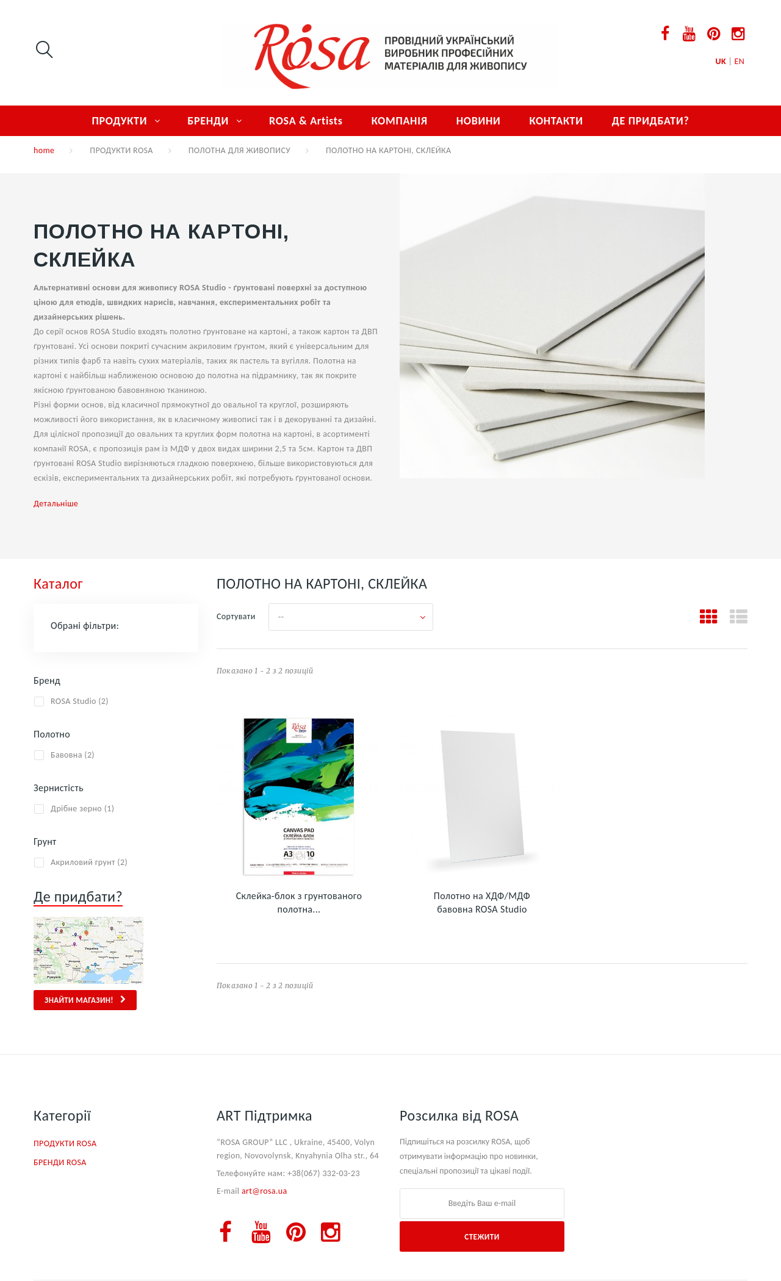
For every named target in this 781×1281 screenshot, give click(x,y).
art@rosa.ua (264, 1191)
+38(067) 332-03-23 (323, 1173)
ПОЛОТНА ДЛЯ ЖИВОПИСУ (239, 150)
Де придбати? (78, 896)
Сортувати (236, 616)
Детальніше (56, 503)
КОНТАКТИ (556, 120)
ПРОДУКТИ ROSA (121, 150)
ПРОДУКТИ (119, 120)
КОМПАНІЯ (400, 120)
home (44, 150)
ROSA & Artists (306, 120)
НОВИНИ (478, 120)
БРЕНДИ (208, 120)
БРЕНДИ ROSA (60, 1162)
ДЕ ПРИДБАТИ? (650, 120)
